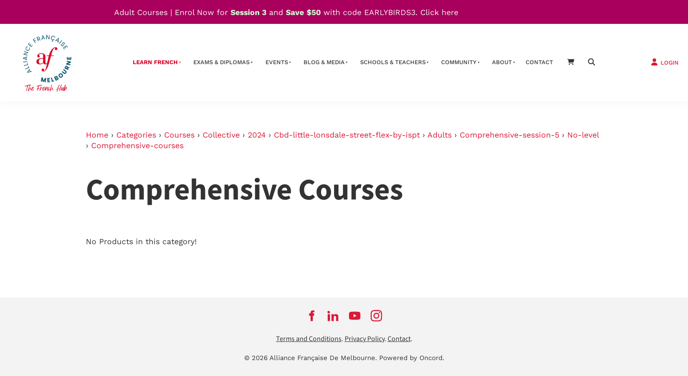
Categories (136, 134)
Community (459, 62)
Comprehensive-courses (137, 145)
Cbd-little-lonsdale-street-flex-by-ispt (347, 134)
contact (539, 62)
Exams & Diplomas (221, 62)
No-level (583, 134)
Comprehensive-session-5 (509, 134)
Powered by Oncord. (411, 358)
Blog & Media (324, 62)
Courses (179, 134)
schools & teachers (393, 62)
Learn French (155, 62)
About (502, 62)
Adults (439, 134)
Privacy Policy (364, 339)
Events (276, 62)
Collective (221, 134)
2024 (257, 134)
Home (97, 134)
